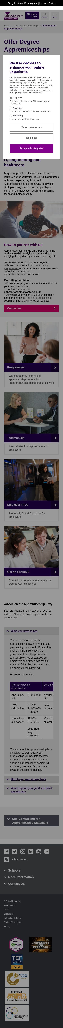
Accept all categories (31, 148)
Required (17, 97)
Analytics (17, 108)
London (43, 3)
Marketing (18, 115)
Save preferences (31, 127)
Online (52, 3)
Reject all (31, 137)
